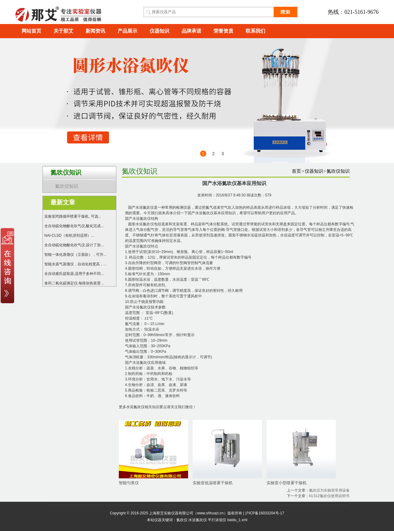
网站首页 (31, 31)
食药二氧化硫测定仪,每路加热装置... (74, 283)
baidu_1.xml (237, 520)
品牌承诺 (191, 31)
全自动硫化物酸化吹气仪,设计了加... (74, 245)
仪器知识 (159, 31)
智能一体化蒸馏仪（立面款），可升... (75, 254)
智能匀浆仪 (129, 483)
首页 (296, 171)
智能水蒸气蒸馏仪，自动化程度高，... (75, 264)
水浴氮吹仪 (135, 407)
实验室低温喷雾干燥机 (213, 483)
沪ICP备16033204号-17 (264, 513)
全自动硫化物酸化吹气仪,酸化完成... (74, 226)
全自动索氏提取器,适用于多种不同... (74, 274)
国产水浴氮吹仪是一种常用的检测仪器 (159, 207)
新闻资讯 (95, 31)
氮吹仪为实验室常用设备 (329, 490)
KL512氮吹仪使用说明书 (329, 496)
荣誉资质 (223, 31)
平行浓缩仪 (217, 520)
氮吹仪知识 (66, 186)
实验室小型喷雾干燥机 (287, 483)
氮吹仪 (181, 520)
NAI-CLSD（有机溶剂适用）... (69, 235)
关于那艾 (63, 31)
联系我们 (255, 31)
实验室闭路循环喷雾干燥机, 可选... (72, 216)
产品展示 (127, 31)
